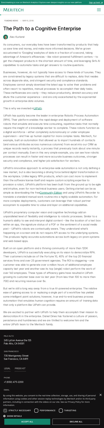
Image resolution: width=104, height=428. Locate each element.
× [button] (100, 395)
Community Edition (51, 192)
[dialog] (52, 410)
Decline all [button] (76, 421)
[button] (52, 415)
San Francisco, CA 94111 (16, 358)
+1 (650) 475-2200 (13, 382)
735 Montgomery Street (16, 355)
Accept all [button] (27, 421)
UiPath (38, 108)
